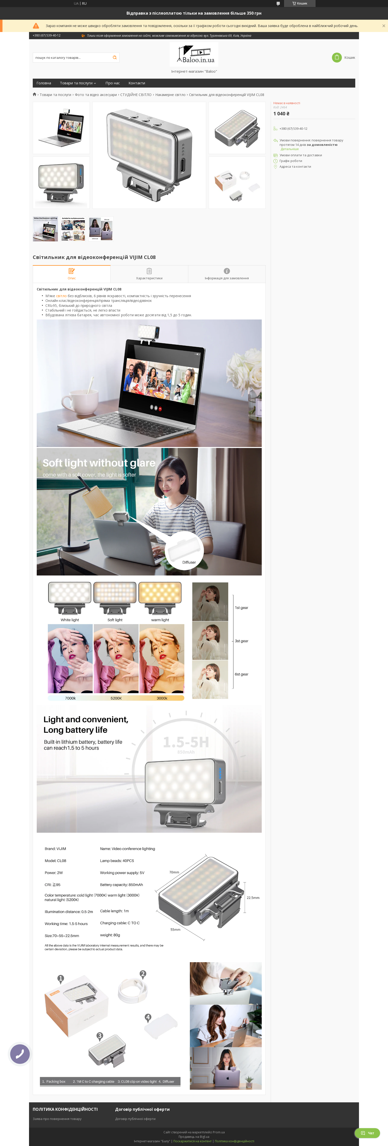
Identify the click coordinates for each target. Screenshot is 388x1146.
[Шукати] (115, 58)
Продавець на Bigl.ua (194, 1137)
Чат (367, 1133)
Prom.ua (219, 1132)
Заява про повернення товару (57, 1118)
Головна (43, 83)
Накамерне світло (170, 95)
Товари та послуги (76, 83)
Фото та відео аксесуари (96, 95)
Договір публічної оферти (135, 1118)
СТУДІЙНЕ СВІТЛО (136, 95)
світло (61, 295)
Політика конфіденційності (234, 1141)
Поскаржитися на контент (192, 1141)
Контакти (137, 83)
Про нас (112, 83)
